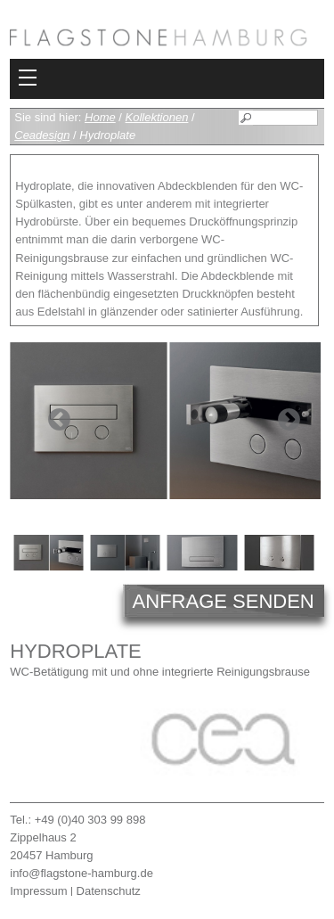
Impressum (38, 891)
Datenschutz (109, 891)
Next (288, 421)
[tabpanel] (165, 420)
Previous (59, 421)
